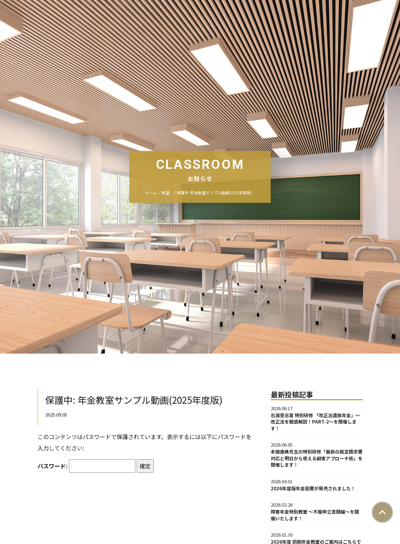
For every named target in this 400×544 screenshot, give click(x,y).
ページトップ (382, 512)
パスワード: (86, 466)
